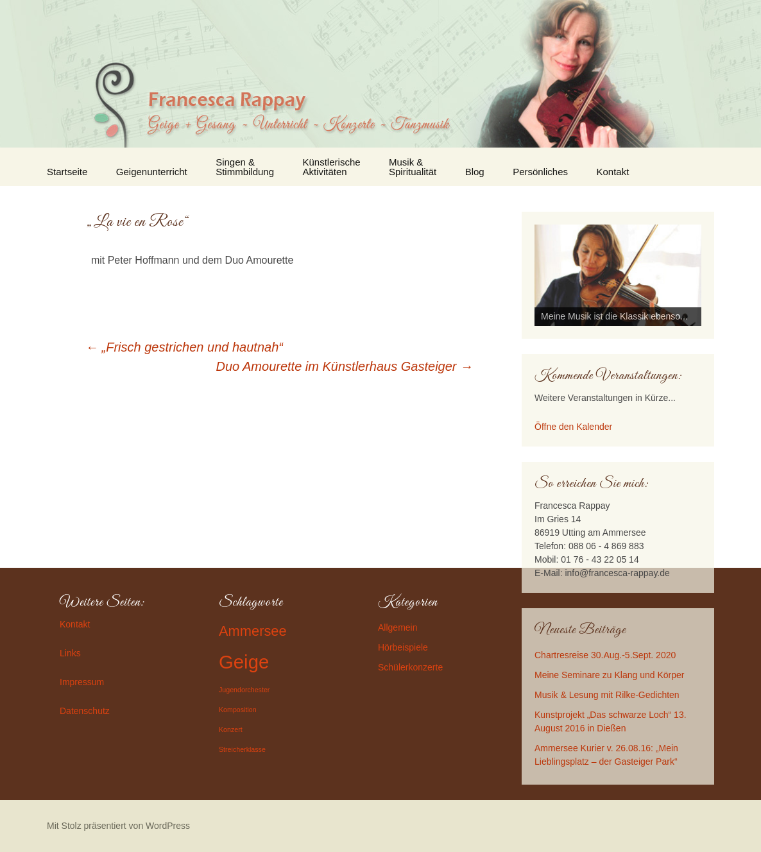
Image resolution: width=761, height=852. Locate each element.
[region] (617, 275)
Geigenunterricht (151, 171)
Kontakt (613, 171)
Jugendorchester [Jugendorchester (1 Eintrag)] (244, 690)
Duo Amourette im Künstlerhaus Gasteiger (345, 366)
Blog (474, 171)
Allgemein (397, 627)
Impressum (82, 682)
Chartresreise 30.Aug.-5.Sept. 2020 (605, 655)
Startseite (67, 171)
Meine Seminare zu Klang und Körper (609, 675)
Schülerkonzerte (410, 667)
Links (70, 653)
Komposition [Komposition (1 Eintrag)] (238, 709)
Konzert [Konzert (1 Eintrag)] (231, 729)
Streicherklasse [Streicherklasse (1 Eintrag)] (242, 749)
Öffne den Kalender (573, 427)
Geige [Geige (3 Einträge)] (244, 661)
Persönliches (540, 171)
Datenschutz (85, 711)
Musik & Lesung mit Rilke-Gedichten (607, 695)
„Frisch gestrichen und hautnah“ (184, 347)
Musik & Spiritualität (412, 167)
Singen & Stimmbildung (245, 167)
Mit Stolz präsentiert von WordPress (118, 826)
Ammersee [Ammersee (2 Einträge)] (253, 631)
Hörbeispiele (403, 647)
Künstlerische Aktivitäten (332, 167)
